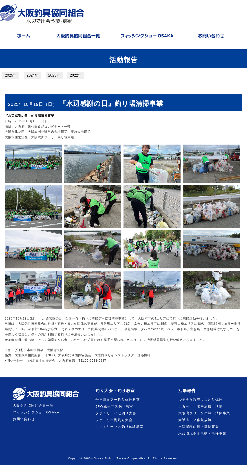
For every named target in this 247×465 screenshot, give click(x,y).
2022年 (76, 75)
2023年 (54, 75)
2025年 (11, 75)
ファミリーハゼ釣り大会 (115, 413)
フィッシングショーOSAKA (36, 412)
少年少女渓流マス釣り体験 (200, 399)
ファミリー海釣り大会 (113, 420)
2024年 (32, 75)
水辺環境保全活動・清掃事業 (202, 433)
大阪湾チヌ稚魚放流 (195, 420)
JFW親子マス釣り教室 (114, 406)
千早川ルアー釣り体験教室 (117, 399)
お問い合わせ (24, 419)
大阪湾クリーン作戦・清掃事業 (204, 413)
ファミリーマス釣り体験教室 (119, 427)
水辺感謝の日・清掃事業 (198, 427)
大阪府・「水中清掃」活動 (200, 406)
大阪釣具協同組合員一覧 (33, 405)
